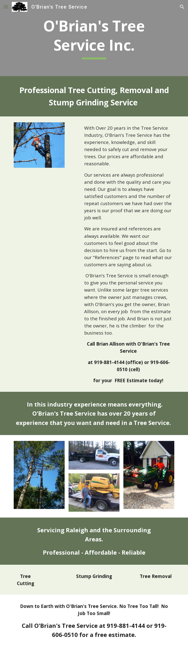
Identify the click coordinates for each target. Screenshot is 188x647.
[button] (6, 7)
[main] (94, 38)
